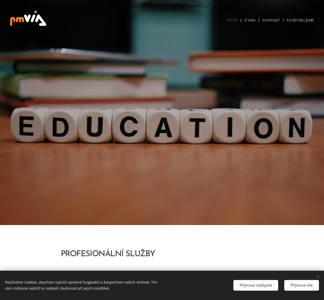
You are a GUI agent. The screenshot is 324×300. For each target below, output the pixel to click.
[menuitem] (234, 20)
